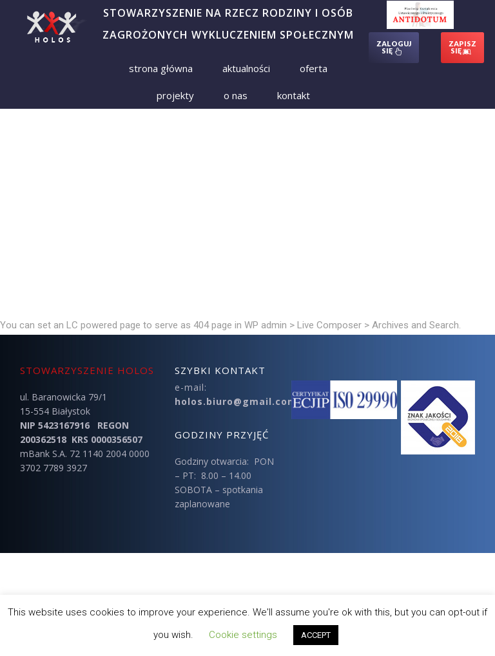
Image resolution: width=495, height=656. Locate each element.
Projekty (175, 95)
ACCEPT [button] (316, 635)
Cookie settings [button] (243, 635)
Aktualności (246, 68)
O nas (236, 95)
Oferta (313, 68)
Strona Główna (161, 68)
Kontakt (293, 95)
